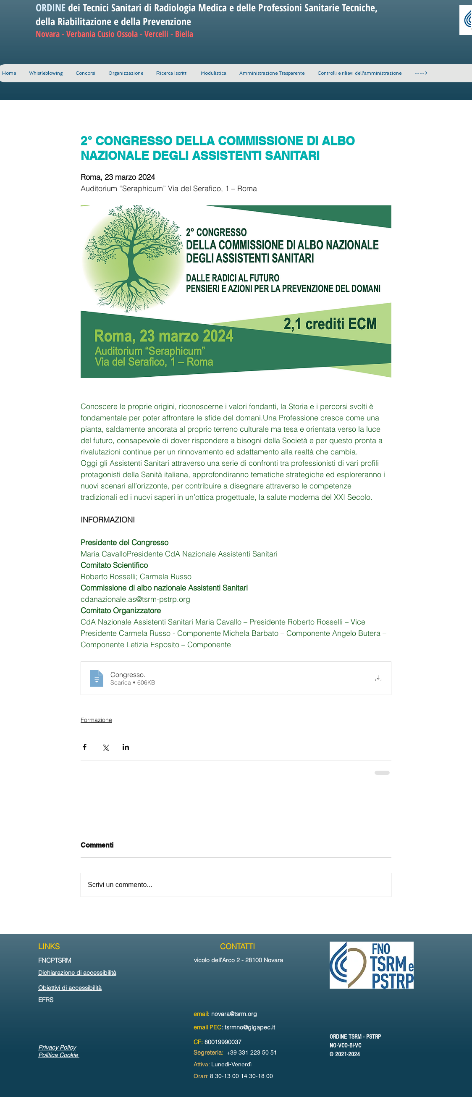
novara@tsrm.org (234, 1014)
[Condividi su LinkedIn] (126, 747)
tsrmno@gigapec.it (250, 1027)
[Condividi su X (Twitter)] (105, 747)
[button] (125, 73)
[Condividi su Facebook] (85, 747)
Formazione (96, 720)
